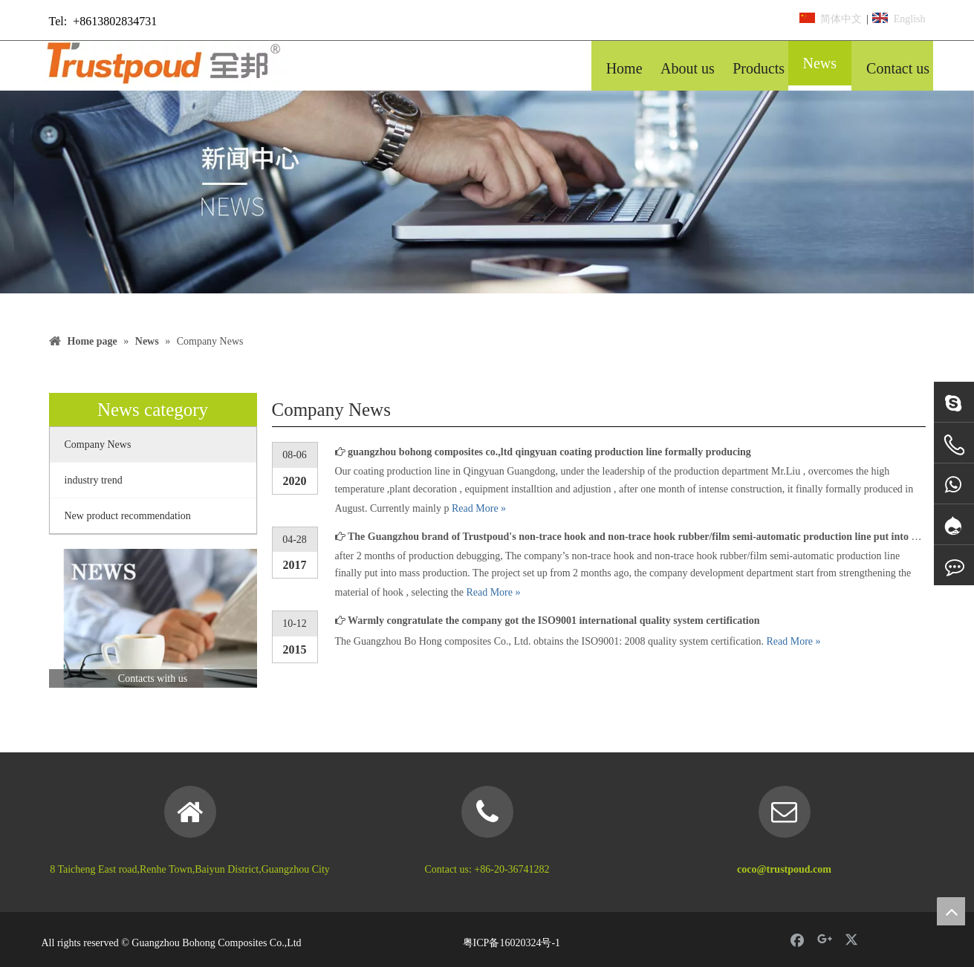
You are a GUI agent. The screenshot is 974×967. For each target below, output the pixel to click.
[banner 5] (487, 192)
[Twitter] (853, 939)
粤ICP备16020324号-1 (511, 942)
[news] (153, 618)
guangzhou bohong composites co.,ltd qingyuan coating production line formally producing (549, 452)
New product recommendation (128, 515)
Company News (98, 444)
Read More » (479, 508)
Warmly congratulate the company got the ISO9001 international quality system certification (554, 620)
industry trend (94, 480)
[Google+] (825, 939)
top (951, 911)
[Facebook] (797, 939)
